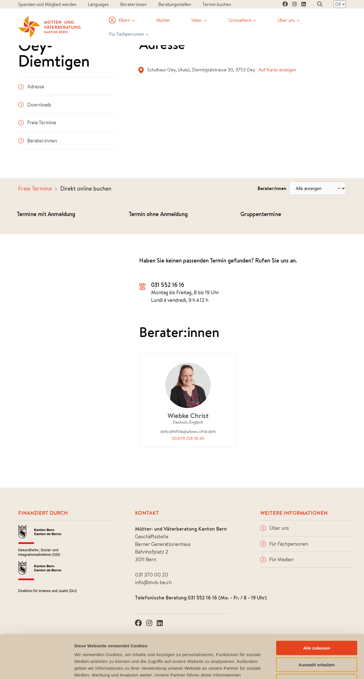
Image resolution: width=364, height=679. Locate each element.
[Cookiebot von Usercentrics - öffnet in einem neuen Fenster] (37, 668)
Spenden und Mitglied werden (47, 4)
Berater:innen (133, 4)
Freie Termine (37, 122)
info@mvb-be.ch (153, 582)
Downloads (34, 104)
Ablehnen (316, 637)
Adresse (31, 86)
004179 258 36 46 (188, 438)
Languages (98, 4)
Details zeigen (301, 667)
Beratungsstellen (174, 4)
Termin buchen (216, 4)
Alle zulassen (316, 604)
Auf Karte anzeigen (277, 70)
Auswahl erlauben (317, 621)
